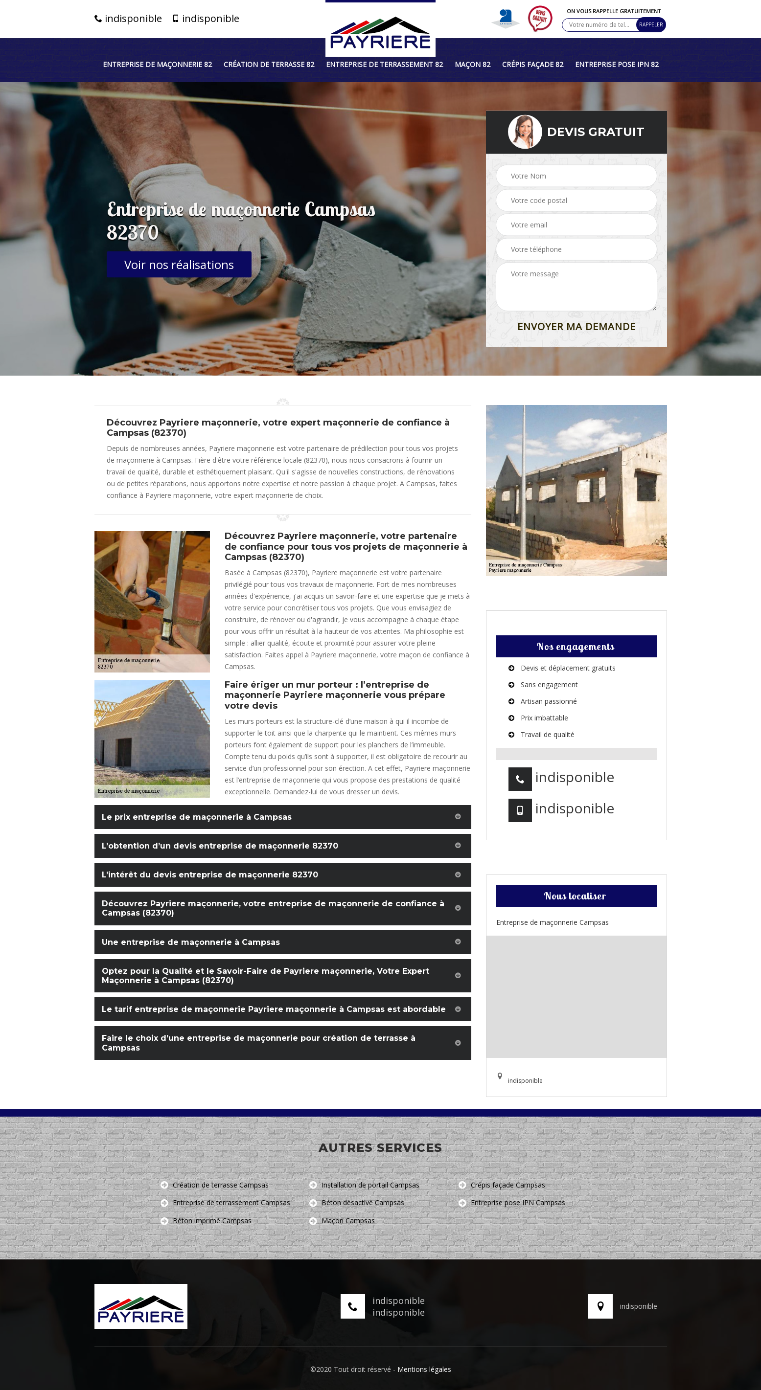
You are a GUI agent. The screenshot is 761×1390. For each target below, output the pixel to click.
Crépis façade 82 (532, 65)
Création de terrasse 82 (269, 65)
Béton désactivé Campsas (356, 1203)
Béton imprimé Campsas (206, 1221)
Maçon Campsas (342, 1221)
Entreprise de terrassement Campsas (225, 1203)
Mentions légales (424, 1369)
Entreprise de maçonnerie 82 (157, 65)
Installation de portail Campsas (364, 1185)
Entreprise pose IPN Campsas (512, 1203)
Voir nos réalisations (179, 264)
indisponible (128, 18)
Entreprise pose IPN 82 (617, 65)
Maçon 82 (472, 65)
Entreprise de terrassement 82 (384, 65)
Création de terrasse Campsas (215, 1185)
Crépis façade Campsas (502, 1185)
